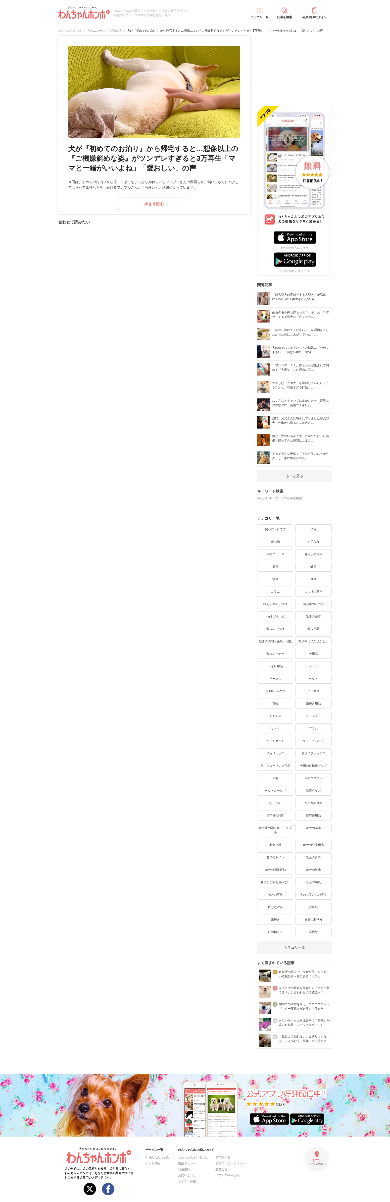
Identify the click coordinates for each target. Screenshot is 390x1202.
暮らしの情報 (313, 554)
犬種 (313, 529)
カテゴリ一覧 (260, 17)
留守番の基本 (313, 803)
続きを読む (154, 204)
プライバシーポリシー (230, 1163)
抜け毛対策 (275, 907)
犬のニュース (275, 554)
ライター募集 (187, 1181)
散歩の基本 (313, 616)
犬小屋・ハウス (275, 691)
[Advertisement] (294, 67)
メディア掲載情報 (227, 1175)
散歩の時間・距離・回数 (275, 641)
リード (275, 728)
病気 (275, 566)
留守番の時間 (275, 815)
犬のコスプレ (313, 778)
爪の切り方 (275, 932)
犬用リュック (275, 753)
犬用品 (313, 654)
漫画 (275, 579)
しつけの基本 (313, 591)
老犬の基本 (313, 828)
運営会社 (221, 1169)
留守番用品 (313, 815)
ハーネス (313, 691)
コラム (275, 591)
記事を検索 (284, 17)
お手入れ (313, 542)
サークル (275, 678)
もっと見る (294, 476)
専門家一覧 (222, 1157)
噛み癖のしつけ (313, 604)
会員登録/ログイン (314, 17)
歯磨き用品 (313, 703)
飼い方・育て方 (275, 529)
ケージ (313, 666)
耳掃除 (313, 932)
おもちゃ (275, 716)
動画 (313, 579)
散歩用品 (313, 629)
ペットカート (275, 741)
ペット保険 (152, 1163)
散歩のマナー (275, 654)
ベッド (313, 678)
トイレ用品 (275, 666)
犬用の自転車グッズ (313, 765)
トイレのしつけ (275, 616)
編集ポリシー (187, 1163)
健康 (313, 566)
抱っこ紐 (275, 803)
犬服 (275, 778)
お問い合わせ (187, 1175)
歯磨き (275, 919)
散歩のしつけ (275, 629)
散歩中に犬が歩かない (313, 641)
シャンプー (313, 716)
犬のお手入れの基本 (313, 894)
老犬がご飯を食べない (275, 882)
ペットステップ (275, 790)
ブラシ (313, 728)
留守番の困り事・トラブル (275, 830)
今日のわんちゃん (157, 1157)
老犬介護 (275, 845)
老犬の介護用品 (313, 845)
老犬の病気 (313, 882)
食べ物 (275, 542)
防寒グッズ (313, 790)
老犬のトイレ (275, 857)
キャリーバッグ (313, 741)
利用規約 (184, 1169)
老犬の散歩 (313, 870)
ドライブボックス (313, 753)
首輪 (275, 703)
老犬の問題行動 (275, 870)
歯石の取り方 (313, 919)
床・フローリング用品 (275, 765)
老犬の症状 (275, 894)
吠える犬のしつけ (275, 604)
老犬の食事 (313, 857)
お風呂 (313, 907)
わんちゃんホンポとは (193, 1157)
